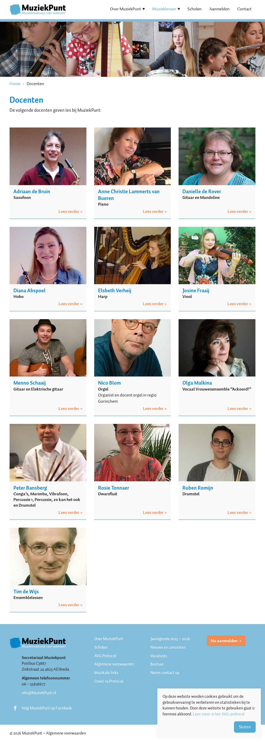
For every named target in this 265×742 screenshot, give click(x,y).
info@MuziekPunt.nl (39, 693)
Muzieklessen (164, 9)
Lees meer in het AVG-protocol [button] (218, 714)
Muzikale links (106, 673)
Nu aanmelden (224, 641)
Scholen (194, 9)
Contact (244, 9)
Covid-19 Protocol (108, 681)
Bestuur (157, 664)
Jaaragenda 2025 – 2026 (170, 639)
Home (15, 83)
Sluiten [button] (245, 727)
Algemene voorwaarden (114, 664)
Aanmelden (219, 9)
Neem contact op (164, 673)
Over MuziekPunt (125, 9)
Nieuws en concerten (168, 647)
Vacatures (158, 656)
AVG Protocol (105, 656)
